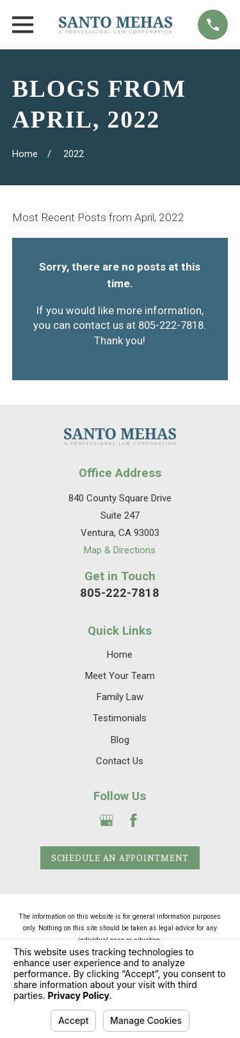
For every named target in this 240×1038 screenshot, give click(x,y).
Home (119, 654)
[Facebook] (133, 820)
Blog (120, 740)
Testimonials (120, 718)
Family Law (120, 697)
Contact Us (119, 761)
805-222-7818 (119, 592)
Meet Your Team (120, 676)
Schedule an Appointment (120, 858)
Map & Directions (120, 550)
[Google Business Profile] (106, 820)
